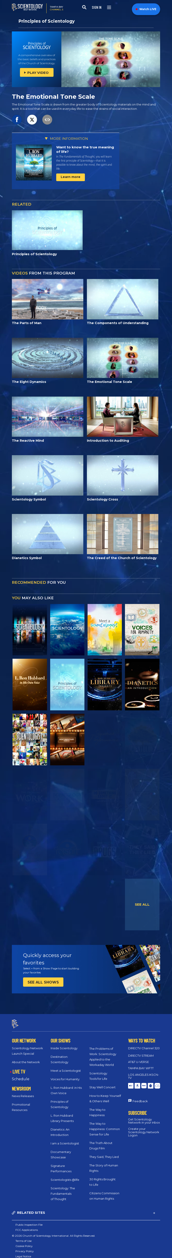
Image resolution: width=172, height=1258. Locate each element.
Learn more (70, 177)
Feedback (140, 1097)
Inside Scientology (64, 1044)
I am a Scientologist (65, 1139)
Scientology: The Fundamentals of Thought (63, 1189)
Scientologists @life (65, 1175)
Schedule (20, 1075)
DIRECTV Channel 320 (144, 1044)
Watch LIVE (146, 9)
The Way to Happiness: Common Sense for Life (104, 1125)
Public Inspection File (29, 1220)
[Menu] (109, 7)
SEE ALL (142, 904)
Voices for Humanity (65, 1075)
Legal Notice (23, 1252)
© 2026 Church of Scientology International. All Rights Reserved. (53, 1231)
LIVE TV (19, 1067)
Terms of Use (23, 1236)
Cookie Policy (24, 1242)
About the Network (26, 1058)
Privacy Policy (24, 1247)
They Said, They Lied (104, 1153)
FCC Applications (26, 1225)
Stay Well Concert (102, 1083)
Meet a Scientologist (66, 1066)
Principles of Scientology (46, 21)
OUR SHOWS (60, 1036)
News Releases (23, 1092)
